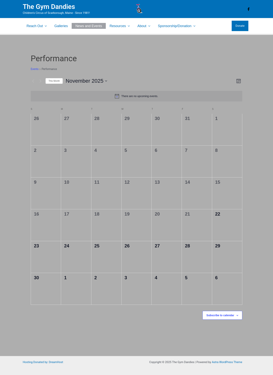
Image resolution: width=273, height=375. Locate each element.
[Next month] (40, 81)
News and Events (88, 26)
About (143, 26)
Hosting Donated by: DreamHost (43, 362)
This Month (54, 81)
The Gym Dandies (49, 7)
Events (34, 69)
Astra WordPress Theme (227, 362)
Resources (120, 26)
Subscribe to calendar (220, 315)
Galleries (61, 26)
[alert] (136, 96)
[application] (45, 26)
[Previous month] (33, 81)
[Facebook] (248, 9)
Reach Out (37, 26)
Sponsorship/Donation (176, 26)
